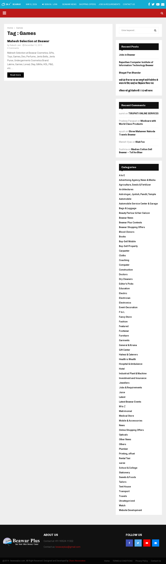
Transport (124, 491)
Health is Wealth (127, 359)
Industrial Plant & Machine (133, 373)
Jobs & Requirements (109, 4)
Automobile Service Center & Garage (138, 203)
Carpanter (124, 251)
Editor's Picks (126, 283)
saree (122, 463)
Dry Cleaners (126, 279)
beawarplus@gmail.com (68, 547)
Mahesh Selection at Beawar (28, 41)
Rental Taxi (124, 458)
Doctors (123, 274)
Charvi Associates (77, 561)
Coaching (124, 260)
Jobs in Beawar (127, 54)
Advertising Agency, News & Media (137, 180)
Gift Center (124, 350)
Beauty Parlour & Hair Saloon (134, 213)
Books (122, 236)
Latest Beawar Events (130, 401)
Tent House (125, 486)
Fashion (123, 321)
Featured (124, 326)
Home (107, 561)
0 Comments (13, 48)
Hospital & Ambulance (130, 364)
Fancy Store (125, 317)
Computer (124, 265)
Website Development (130, 510)
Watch (122, 505)
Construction (126, 269)
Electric (123, 293)
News (122, 425)
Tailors (122, 482)
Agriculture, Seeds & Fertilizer (135, 184)
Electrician (124, 298)
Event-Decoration (128, 307)
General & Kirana (128, 345)
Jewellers (124, 383)
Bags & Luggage (127, 208)
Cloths (122, 255)
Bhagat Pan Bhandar (130, 72)
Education (124, 288)
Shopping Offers (87, 4)
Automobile (125, 199)
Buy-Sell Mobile (127, 241)
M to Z (122, 406)
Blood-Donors (126, 232)
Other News (125, 439)
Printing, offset (127, 453)
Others (122, 444)
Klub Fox (140, 142)
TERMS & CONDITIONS (122, 561)
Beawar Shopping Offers (132, 227)
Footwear (124, 331)
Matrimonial (125, 411)
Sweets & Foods (127, 477)
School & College (128, 468)
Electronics (125, 302)
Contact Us (129, 4)
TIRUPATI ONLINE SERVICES (143, 113)
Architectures (126, 189)
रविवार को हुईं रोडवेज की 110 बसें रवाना (136, 90)
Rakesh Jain (15, 45)
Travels (123, 496)
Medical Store (126, 416)
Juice (122, 392)
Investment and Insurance (132, 378)
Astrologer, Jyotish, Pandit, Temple (137, 194)
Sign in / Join (49, 4)
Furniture (124, 335)
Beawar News (69, 4)
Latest (122, 397)
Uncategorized (127, 501)
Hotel (122, 368)
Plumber (123, 449)
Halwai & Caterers (128, 354)
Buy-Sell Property (128, 246)
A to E (122, 175)
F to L (121, 312)
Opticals (123, 434)
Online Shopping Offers (131, 430)
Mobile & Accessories (130, 420)
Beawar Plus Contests (130, 222)
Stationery (124, 472)
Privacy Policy (142, 561)
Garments (124, 340)
